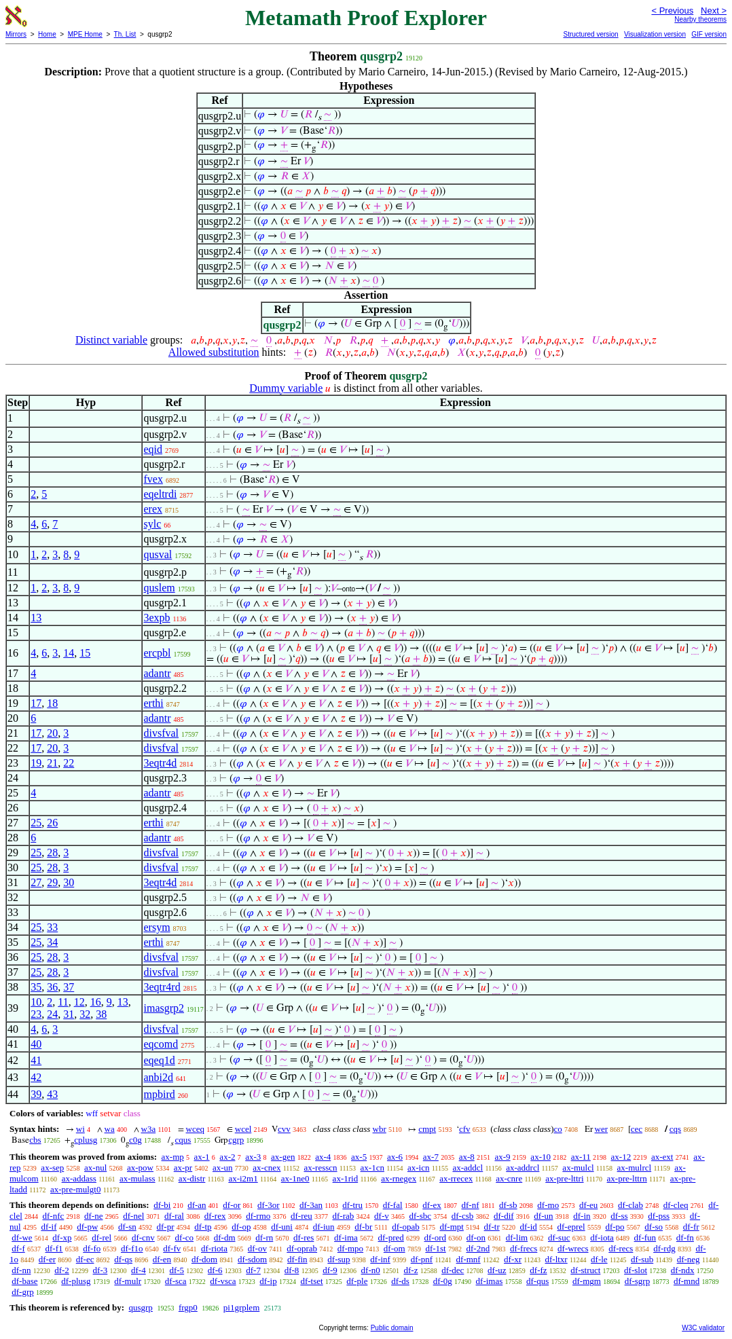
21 (52, 763)
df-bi (161, 1205)
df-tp (202, 1227)
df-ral (174, 1216)
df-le (599, 1259)
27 (36, 882)
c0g (135, 1140)
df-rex (215, 1216)
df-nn (21, 1270)
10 (36, 1002)
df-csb (463, 1216)
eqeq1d (159, 1060)
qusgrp (140, 1307)
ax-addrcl (522, 1167)
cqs (675, 1129)
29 (52, 882)
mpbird (159, 1094)
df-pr (166, 1227)
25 (36, 822)
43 (52, 1094)
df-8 (292, 1270)
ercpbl (156, 653)
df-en (162, 1259)
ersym (156, 927)
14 (68, 653)
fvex (152, 479)
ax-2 (227, 1157)
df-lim (517, 1237)
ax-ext (662, 1157)
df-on (476, 1237)
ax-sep (52, 1167)
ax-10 (540, 1157)
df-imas (489, 1281)
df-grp (23, 1292)
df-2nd (478, 1248)
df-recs (620, 1248)
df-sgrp (638, 1281)
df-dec (452, 1270)
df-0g (442, 1281)
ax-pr (183, 1167)
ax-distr (192, 1178)
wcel (243, 1129)
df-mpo (350, 1248)
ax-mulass (137, 1178)
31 (68, 1014)
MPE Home (85, 34)
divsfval (161, 733)
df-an (196, 1205)
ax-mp (173, 1157)
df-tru (352, 1205)
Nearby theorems (700, 19)
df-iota (602, 1237)
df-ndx (683, 1270)
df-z (410, 1270)
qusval (157, 554)
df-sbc (420, 1216)
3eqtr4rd (161, 987)
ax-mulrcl (634, 1167)
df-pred (391, 1237)
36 (52, 987)
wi (80, 1129)
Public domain (392, 1328)
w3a (148, 1129)
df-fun (645, 1237)
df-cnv (143, 1237)
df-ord (435, 1237)
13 (36, 617)
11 (63, 1002)
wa (110, 1129)
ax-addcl (467, 1167)
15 (84, 653)
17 (36, 703)
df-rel (101, 1237)
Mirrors (15, 34)
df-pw (87, 1227)
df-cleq (676, 1205)
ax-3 (253, 1157)
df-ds (400, 1281)
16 (95, 1002)
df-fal (393, 1205)
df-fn (685, 1237)
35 (36, 987)
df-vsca (223, 1281)
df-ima (346, 1237)
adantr (156, 673)
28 (52, 852)
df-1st (435, 1248)
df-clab (630, 1205)
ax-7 (431, 1157)
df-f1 (54, 1248)
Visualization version (655, 34)
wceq (195, 1129)
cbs (35, 1140)
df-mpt (451, 1227)
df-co (184, 1237)
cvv (284, 1129)
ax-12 (621, 1157)
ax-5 (359, 1157)
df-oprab (302, 1248)
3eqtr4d (160, 763)
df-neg (688, 1259)
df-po (614, 1227)
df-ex (431, 1205)
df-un (543, 1216)
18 (52, 703)
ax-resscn (320, 1167)
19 (36, 763)
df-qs (123, 1259)
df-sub (642, 1259)
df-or (231, 1205)
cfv (465, 1129)
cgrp (236, 1140)
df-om (394, 1248)
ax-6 (395, 1157)
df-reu (301, 1216)
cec (636, 1129)
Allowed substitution (213, 352)
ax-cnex (266, 1167)
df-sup (338, 1259)
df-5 (176, 1270)
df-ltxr (556, 1259)
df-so (653, 1227)
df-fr (691, 1227)
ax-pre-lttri (564, 1178)
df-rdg (664, 1248)
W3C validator (703, 1328)
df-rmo (258, 1216)
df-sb (508, 1205)
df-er (47, 1259)
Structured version (590, 34)
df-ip (267, 1281)
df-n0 (370, 1270)
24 (52, 1014)
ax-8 (467, 1157)
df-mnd (686, 1281)
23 (36, 1014)
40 (36, 1044)
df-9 (330, 1270)
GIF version (709, 34)
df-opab (405, 1227)
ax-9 (503, 1157)
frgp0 (188, 1307)
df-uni (282, 1227)
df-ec (85, 1259)
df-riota (214, 1248)
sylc (152, 524)
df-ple (356, 1281)
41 (36, 1060)
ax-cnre (509, 1178)
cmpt (427, 1129)
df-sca (176, 1281)
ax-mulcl (577, 1167)
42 (36, 1077)
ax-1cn (372, 1167)
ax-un (223, 1167)
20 (52, 733)
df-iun (324, 1227)
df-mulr (127, 1281)
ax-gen (283, 1157)
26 (52, 822)
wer (601, 1129)
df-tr (492, 1227)
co (557, 1129)
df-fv (172, 1248)
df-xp (61, 1237)
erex (152, 509)
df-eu (588, 1205)
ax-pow (140, 1167)
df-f (18, 1248)
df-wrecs (572, 1248)
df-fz (538, 1270)
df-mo (548, 1205)
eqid (152, 449)
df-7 (253, 1270)
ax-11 (581, 1157)
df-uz (497, 1270)
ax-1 (202, 1157)
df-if (48, 1227)
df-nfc (54, 1216)
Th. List (125, 34)
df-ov (257, 1248)
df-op (241, 1227)
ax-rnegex (398, 1178)
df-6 (215, 1270)
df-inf (380, 1259)
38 (101, 1014)
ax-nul (95, 1167)
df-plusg (75, 1281)
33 (52, 927)
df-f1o (132, 1248)
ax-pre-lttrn (627, 1178)
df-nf (470, 1205)
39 (36, 1094)
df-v (381, 1216)
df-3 (100, 1270)
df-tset (311, 1281)
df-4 (138, 1270)
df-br (363, 1227)
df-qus (537, 1281)
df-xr (512, 1259)
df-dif (504, 1216)
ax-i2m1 (242, 1178)
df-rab (343, 1216)
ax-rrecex (456, 1178)
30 (68, 882)
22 (68, 763)
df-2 (61, 1270)
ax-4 (323, 1157)
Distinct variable (111, 340)
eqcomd (160, 1044)
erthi (153, 703)
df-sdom (252, 1259)
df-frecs (523, 1248)
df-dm (225, 1237)
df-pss (659, 1216)
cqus (183, 1140)
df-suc (559, 1237)
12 (79, 1002)
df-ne (93, 1216)
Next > (714, 10)
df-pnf (422, 1259)
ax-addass (79, 1178)
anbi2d (158, 1077)
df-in (581, 1216)
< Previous (672, 10)
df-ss (618, 1216)
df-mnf (468, 1259)
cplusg (85, 1140)
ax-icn (418, 1167)
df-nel (133, 1216)
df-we (22, 1237)
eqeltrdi (160, 494)
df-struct (585, 1270)
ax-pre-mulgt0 (75, 1189)
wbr (379, 1129)
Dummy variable (286, 388)
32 (84, 1014)
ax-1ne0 (295, 1178)
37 (68, 987)
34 (52, 942)
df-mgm (586, 1281)
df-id (527, 1227)
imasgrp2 (163, 1008)
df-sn (127, 1227)
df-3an (311, 1205)
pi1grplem (241, 1307)
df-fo (91, 1248)
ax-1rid (346, 1178)
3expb (156, 617)
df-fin (297, 1259)
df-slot (635, 1270)
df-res (303, 1237)
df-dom (204, 1259)
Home (47, 34)
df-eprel (571, 1227)
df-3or (268, 1205)
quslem (159, 587)
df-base (24, 1281)
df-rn (264, 1237)
